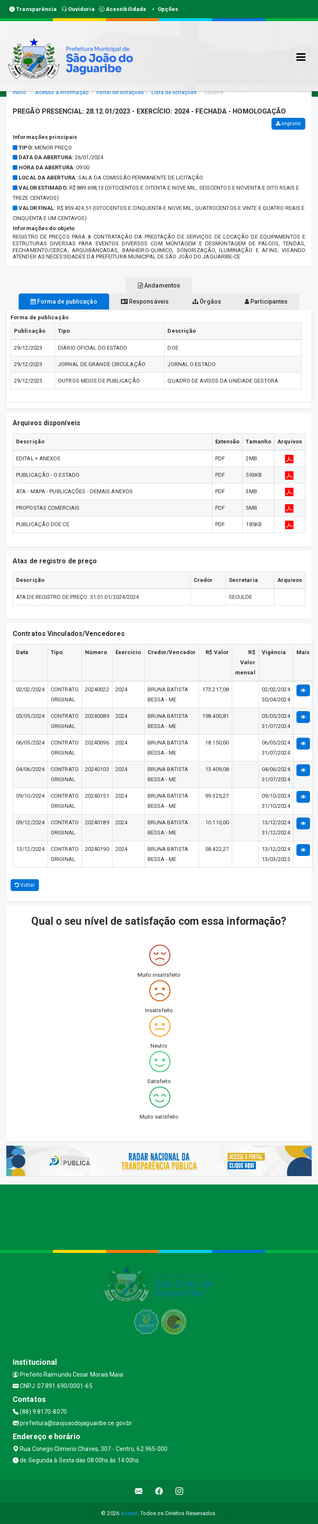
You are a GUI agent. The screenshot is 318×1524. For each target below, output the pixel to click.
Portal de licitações (120, 92)
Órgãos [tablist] (206, 301)
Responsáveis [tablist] (145, 301)
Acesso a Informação (62, 92)
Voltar (25, 885)
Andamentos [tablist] (159, 285)
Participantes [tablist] (266, 301)
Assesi (129, 1513)
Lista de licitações (174, 92)
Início (19, 92)
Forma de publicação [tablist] (63, 301)
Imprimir (288, 124)
